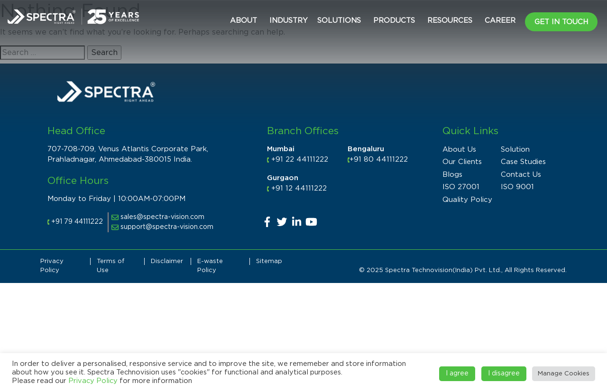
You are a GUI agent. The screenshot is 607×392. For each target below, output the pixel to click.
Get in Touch (561, 22)
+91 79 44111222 (77, 222)
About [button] (243, 20)
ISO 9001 (517, 187)
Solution (515, 149)
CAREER (500, 20)
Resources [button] (449, 20)
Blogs (452, 174)
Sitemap (269, 261)
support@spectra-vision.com (162, 227)
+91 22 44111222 (299, 159)
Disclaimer (167, 261)
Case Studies (523, 161)
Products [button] (394, 20)
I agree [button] (457, 373)
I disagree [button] (504, 373)
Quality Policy (467, 199)
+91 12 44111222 (299, 188)
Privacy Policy (93, 380)
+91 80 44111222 (378, 159)
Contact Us (521, 174)
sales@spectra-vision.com (157, 217)
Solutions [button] (339, 20)
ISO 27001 (460, 187)
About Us (459, 149)
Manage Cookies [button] (563, 374)
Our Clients (462, 161)
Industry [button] (288, 20)
